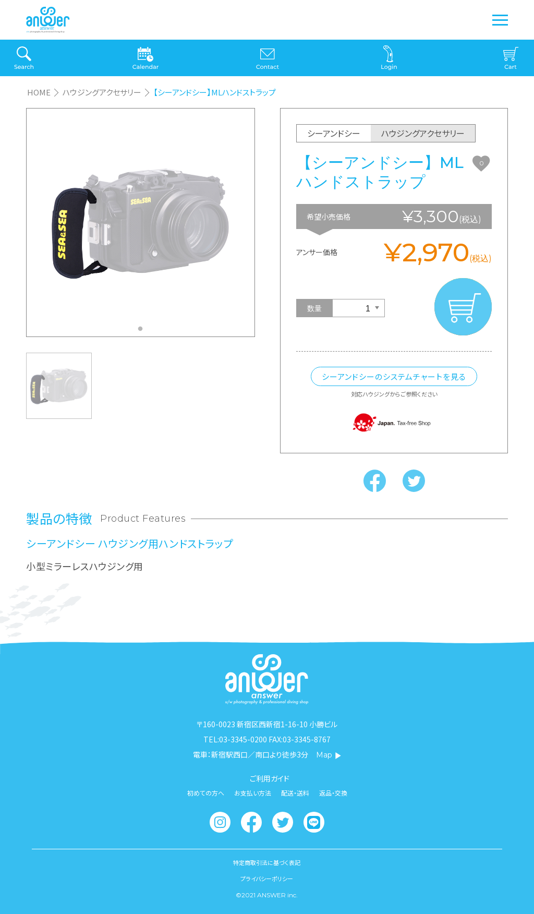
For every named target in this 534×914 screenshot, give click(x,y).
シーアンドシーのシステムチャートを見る (394, 376)
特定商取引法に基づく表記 (266, 862)
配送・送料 (295, 793)
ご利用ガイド (269, 778)
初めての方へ (205, 793)
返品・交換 (333, 793)
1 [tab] (143, 332)
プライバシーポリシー (266, 879)
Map (329, 755)
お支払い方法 (252, 793)
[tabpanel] (140, 222)
